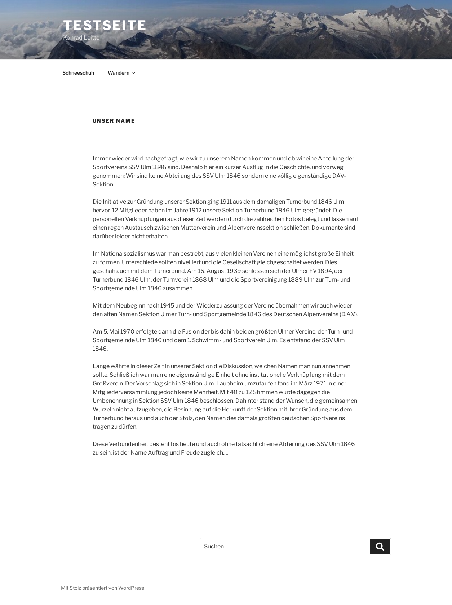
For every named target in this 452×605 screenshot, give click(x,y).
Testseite (105, 25)
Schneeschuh (78, 73)
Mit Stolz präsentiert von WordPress (102, 588)
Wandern (122, 73)
